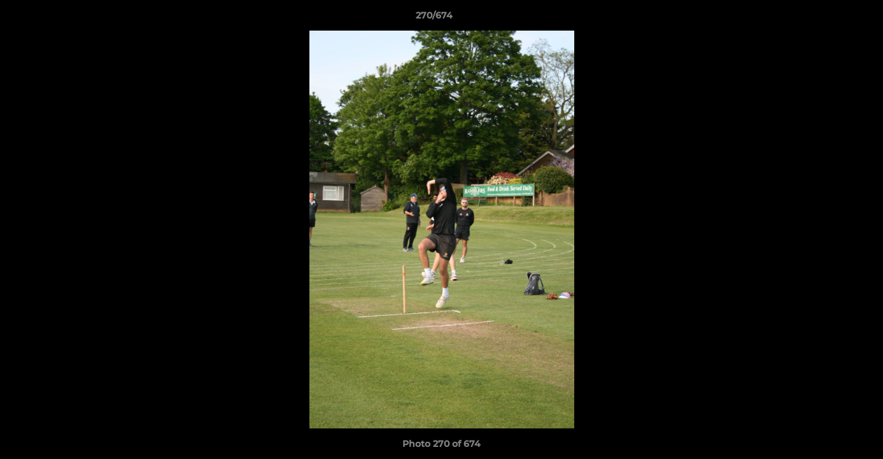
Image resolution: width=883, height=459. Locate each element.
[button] (829, 18)
